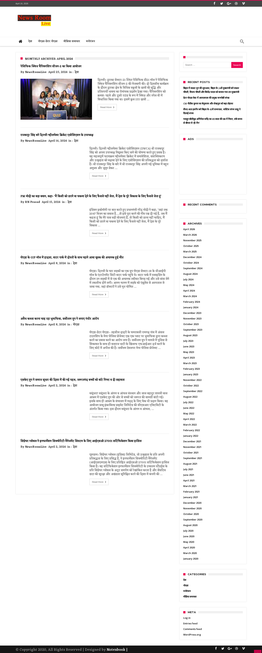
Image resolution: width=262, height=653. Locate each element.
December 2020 (192, 502)
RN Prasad (32, 195)
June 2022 (188, 408)
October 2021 (191, 452)
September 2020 (192, 519)
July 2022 (188, 402)
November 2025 (192, 240)
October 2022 (191, 385)
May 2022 (188, 413)
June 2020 (188, 536)
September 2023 (192, 329)
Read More (99, 107)
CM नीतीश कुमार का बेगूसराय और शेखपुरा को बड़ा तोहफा (208, 103)
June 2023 (188, 346)
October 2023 (191, 324)
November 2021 (192, 447)
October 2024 (191, 262)
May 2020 (188, 542)
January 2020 (190, 558)
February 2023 (191, 368)
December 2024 (192, 257)
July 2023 (188, 341)
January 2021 (190, 497)
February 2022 (191, 430)
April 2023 (189, 357)
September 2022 (192, 391)
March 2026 (190, 234)
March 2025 (190, 251)
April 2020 (189, 547)
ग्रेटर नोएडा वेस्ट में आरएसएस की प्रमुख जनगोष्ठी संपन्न (206, 97)
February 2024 (191, 301)
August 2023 (190, 335)
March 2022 (190, 424)
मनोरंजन (187, 591)
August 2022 (190, 396)
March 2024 (190, 296)
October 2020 (191, 514)
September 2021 (192, 458)
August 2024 (190, 273)
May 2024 (188, 285)
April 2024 (189, 290)
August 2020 (190, 525)
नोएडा (76, 317)
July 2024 (188, 279)
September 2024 (192, 268)
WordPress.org (192, 634)
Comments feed (192, 629)
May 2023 (188, 352)
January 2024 (190, 307)
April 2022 (189, 419)
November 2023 (192, 318)
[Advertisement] (179, 20)
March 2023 (190, 363)
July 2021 (188, 469)
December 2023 (192, 313)
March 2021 (190, 486)
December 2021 (192, 441)
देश (77, 72)
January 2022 (190, 435)
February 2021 (191, 491)
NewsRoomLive (36, 72)
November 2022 (192, 380)
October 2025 (191, 246)
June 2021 (188, 475)
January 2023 (190, 374)
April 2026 (189, 229)
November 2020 (192, 508)
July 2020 (188, 530)
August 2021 (190, 463)
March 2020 (190, 553)
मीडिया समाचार (189, 596)
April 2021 (189, 480)
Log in (186, 617)
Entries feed (190, 623)
